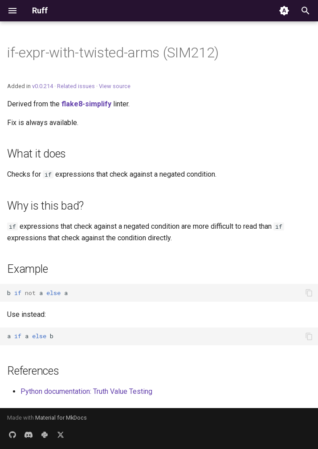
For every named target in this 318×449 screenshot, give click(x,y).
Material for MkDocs (61, 417)
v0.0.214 (42, 86)
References (33, 370)
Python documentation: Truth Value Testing (86, 391)
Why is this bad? (45, 205)
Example (27, 269)
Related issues (76, 86)
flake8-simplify (86, 104)
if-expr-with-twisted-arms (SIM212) (113, 52)
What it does (36, 153)
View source (114, 86)
